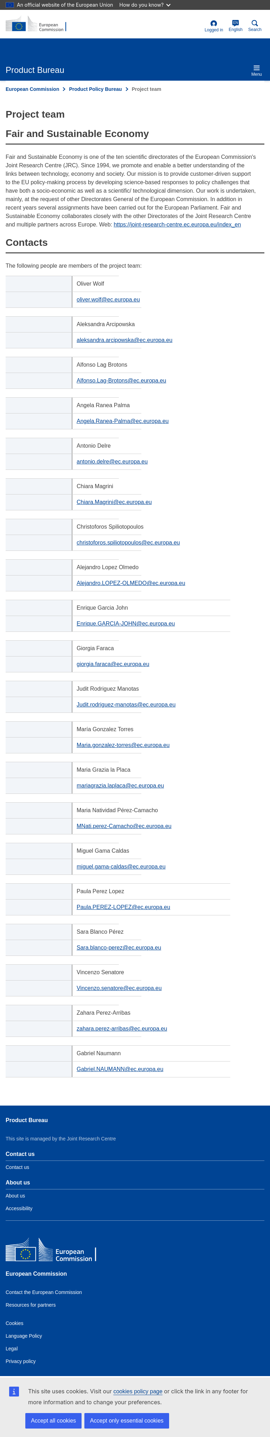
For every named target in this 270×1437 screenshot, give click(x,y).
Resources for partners (31, 1305)
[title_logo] (40, 23)
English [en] (236, 26)
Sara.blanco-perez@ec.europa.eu (119, 948)
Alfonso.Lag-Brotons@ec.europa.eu (121, 381)
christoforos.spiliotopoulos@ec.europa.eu (128, 543)
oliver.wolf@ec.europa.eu (108, 300)
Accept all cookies (53, 1421)
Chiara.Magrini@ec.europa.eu (114, 502)
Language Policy (24, 1336)
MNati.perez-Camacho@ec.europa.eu (124, 826)
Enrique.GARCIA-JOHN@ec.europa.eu (126, 624)
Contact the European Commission (44, 1292)
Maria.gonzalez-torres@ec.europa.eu (123, 745)
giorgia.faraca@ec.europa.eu (113, 664)
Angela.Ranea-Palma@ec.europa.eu (123, 421)
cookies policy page (137, 1391)
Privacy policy (21, 1361)
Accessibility (19, 1208)
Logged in (214, 26)
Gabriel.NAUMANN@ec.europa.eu (120, 1069)
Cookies (15, 1323)
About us (15, 1196)
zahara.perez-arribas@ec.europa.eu (122, 1029)
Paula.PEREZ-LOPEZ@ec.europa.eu (123, 907)
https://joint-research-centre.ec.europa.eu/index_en (177, 225)
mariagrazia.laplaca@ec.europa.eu (120, 786)
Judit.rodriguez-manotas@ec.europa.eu (126, 705)
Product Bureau (27, 1120)
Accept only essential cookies (126, 1421)
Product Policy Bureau (95, 89)
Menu (256, 70)
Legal (12, 1348)
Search (255, 26)
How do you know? (145, 5)
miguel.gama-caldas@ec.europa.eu (121, 867)
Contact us (17, 1167)
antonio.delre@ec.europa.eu (112, 462)
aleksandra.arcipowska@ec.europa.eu (124, 340)
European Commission (32, 89)
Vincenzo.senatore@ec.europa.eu (119, 988)
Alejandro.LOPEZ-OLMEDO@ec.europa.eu (131, 583)
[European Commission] (57, 1251)
